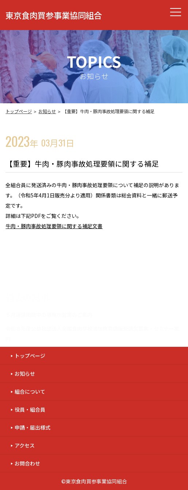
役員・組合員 (30, 409)
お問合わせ (27, 463)
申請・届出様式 (32, 427)
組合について (30, 391)
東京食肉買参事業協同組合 (53, 15)
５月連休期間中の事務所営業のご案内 (48, 314)
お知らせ (47, 111)
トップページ (18, 111)
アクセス (25, 445)
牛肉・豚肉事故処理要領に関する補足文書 (54, 226)
